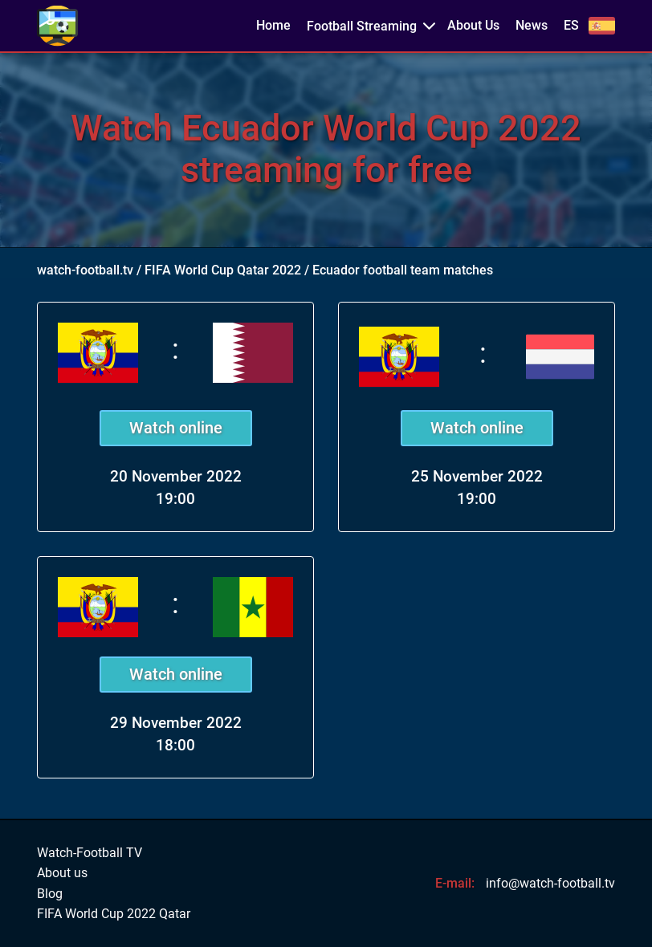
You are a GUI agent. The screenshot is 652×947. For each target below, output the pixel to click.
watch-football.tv (85, 270)
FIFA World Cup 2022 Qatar (113, 914)
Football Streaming (362, 26)
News (531, 25)
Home (273, 25)
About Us (473, 25)
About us (62, 873)
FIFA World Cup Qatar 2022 (223, 270)
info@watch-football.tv (550, 883)
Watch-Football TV (89, 853)
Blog (50, 894)
